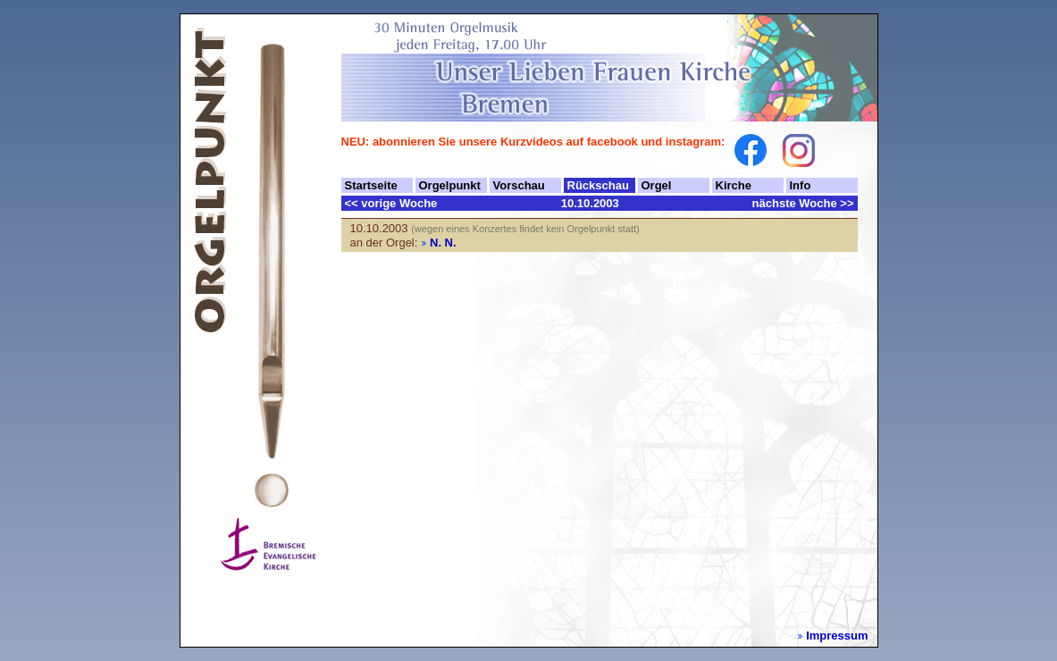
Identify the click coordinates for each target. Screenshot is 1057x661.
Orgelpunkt (450, 185)
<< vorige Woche (391, 203)
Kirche (733, 185)
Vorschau (519, 185)
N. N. (443, 242)
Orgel (657, 185)
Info (800, 185)
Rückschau (598, 185)
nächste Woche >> (803, 203)
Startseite (371, 185)
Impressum (837, 635)
